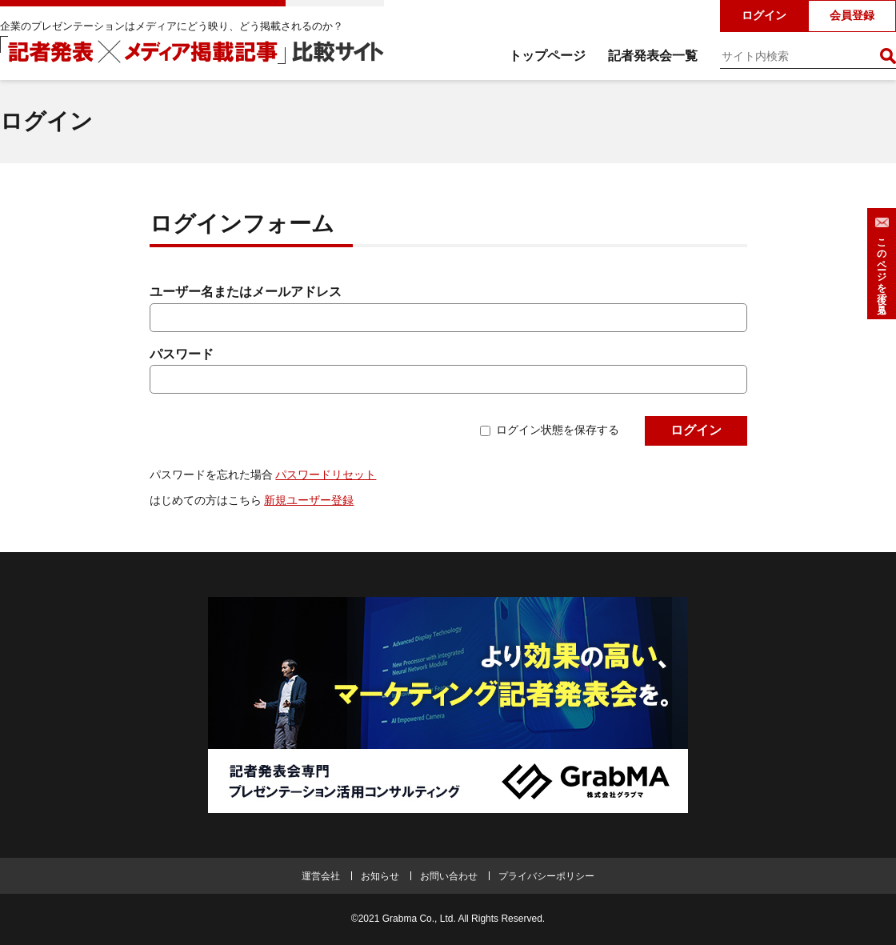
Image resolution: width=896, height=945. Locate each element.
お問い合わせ (449, 876)
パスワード (182, 354)
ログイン (764, 15)
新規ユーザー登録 (309, 500)
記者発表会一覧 (653, 55)
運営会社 (321, 876)
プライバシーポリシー (546, 876)
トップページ (547, 55)
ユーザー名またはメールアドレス (246, 291)
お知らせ (380, 876)
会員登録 (852, 15)
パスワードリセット (325, 474)
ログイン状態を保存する (557, 429)
